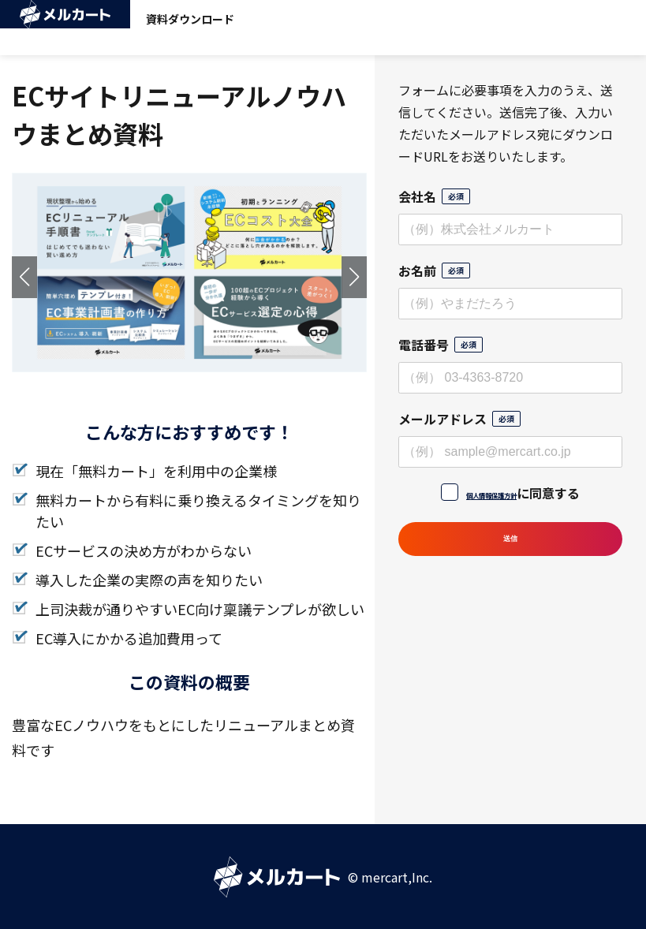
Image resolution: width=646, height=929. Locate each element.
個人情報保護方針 (491, 492)
